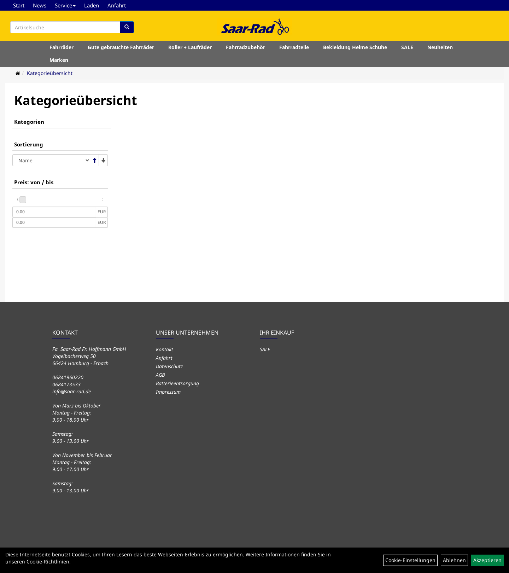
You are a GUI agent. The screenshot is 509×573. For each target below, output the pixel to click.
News (39, 5)
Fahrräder (61, 47)
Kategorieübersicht (49, 73)
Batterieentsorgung (177, 383)
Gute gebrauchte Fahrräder (121, 47)
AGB (160, 374)
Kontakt (164, 349)
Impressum (168, 391)
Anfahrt (116, 5)
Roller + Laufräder (190, 47)
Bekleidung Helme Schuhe (355, 47)
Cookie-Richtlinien (48, 561)
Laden (91, 5)
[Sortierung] (51, 160)
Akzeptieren (487, 560)
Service (65, 5)
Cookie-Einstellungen (410, 560)
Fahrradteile (294, 47)
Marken (58, 60)
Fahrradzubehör (245, 47)
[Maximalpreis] (54, 222)
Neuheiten (440, 47)
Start (18, 5)
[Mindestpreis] (54, 212)
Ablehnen (454, 560)
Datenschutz (169, 366)
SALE (407, 47)
